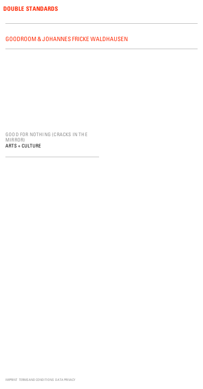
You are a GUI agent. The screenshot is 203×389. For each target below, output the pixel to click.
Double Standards (30, 8)
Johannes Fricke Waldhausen (85, 38)
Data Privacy (65, 379)
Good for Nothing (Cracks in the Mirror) (46, 137)
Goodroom (20, 38)
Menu (193, 9)
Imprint (11, 379)
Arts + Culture (23, 146)
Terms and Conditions (36, 379)
